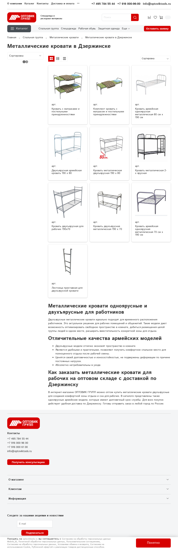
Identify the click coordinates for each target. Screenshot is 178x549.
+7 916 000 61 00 (17, 447)
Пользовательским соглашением (83, 541)
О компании (14, 3)
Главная (11, 37)
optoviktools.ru (30, 538)
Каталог (29, 3)
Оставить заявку (157, 28)
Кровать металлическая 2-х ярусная (151, 172)
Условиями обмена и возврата (73, 544)
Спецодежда (68, 28)
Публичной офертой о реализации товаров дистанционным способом (68, 547)
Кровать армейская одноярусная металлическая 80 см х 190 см (149, 113)
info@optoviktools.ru (19, 451)
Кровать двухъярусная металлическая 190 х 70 (107, 227)
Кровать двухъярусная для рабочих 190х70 (67, 227)
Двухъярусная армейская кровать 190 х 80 (66, 172)
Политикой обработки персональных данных (41, 541)
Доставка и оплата (62, 3)
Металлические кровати (64, 37)
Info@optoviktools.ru (157, 4)
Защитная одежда (109, 28)
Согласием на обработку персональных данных (31, 544)
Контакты (43, 3)
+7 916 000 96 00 (17, 443)
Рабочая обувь (87, 28)
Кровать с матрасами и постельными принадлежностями (65, 112)
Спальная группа (49, 28)
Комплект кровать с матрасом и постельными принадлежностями (108, 112)
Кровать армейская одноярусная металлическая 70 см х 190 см (149, 230)
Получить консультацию (28, 462)
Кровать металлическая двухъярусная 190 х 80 (107, 172)
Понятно (153, 542)
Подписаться (35, 532)
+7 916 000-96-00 (128, 4)
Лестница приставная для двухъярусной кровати (67, 289)
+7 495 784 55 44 (103, 4)
